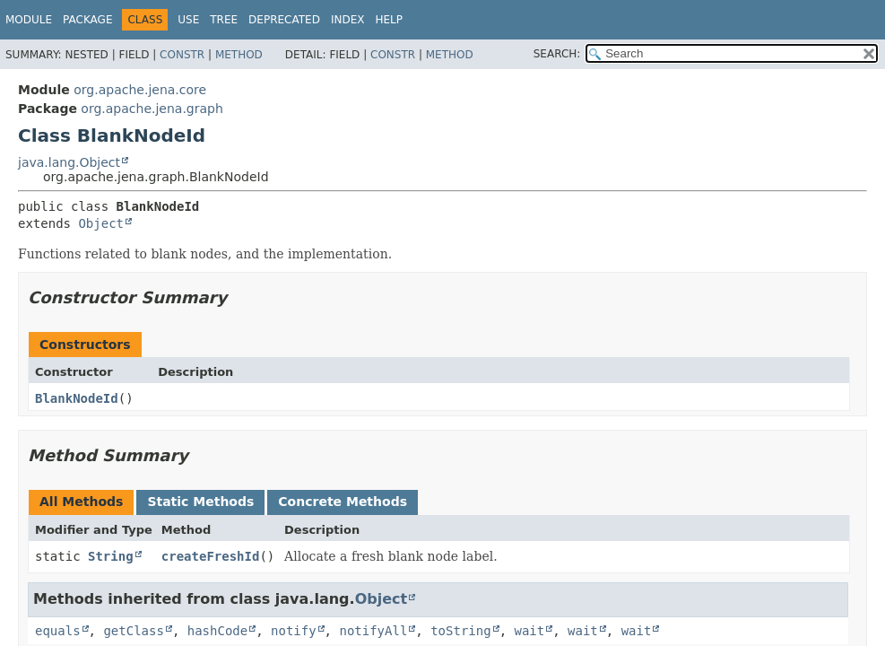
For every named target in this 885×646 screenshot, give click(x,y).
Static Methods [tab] (200, 501)
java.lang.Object (69, 162)
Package (87, 19)
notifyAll (373, 631)
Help (389, 19)
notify (294, 631)
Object (101, 223)
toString (460, 631)
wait (529, 631)
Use (188, 19)
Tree (224, 19)
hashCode (217, 631)
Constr (182, 54)
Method (239, 54)
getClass (133, 631)
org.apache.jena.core (140, 90)
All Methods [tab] (81, 501)
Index (348, 19)
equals (58, 631)
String (111, 556)
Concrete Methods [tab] (342, 501)
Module (28, 19)
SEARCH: (557, 54)
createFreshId (210, 556)
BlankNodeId (76, 398)
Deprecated (284, 19)
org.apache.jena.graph (151, 108)
